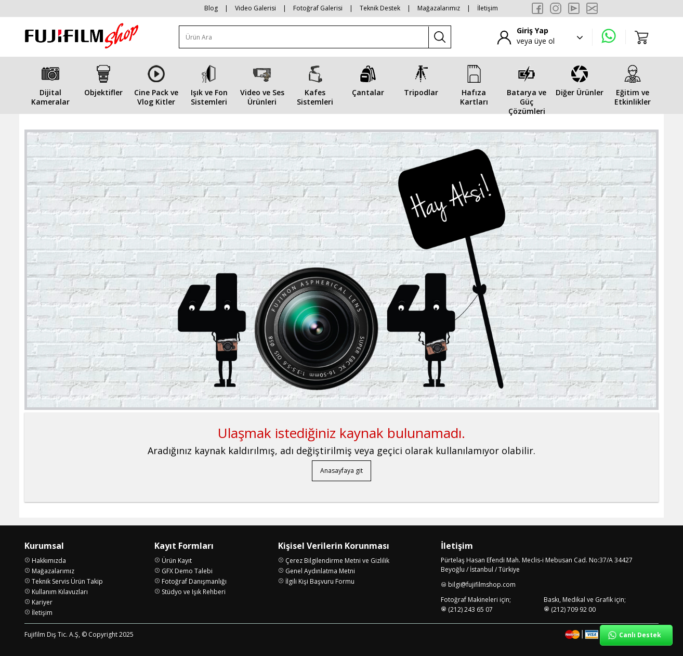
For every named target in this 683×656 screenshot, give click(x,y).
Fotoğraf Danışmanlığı (194, 581)
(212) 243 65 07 (470, 609)
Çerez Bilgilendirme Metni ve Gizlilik (337, 560)
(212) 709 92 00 (573, 609)
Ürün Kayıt (177, 560)
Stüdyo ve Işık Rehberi (194, 591)
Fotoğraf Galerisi (318, 8)
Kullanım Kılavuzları (60, 591)
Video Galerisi (255, 8)
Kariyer (42, 602)
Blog (211, 8)
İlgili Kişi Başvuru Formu (319, 581)
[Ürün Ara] (304, 37)
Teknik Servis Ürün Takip (67, 581)
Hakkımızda (49, 560)
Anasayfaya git (341, 470)
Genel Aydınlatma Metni (320, 571)
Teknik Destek (380, 8)
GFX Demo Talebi (187, 571)
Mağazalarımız (438, 8)
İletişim (487, 8)
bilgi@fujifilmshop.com (482, 584)
